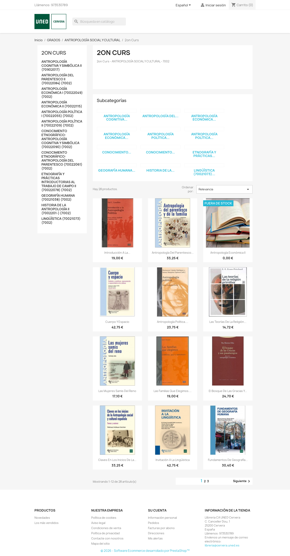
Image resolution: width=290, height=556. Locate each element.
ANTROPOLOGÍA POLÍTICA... (160, 136)
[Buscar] (99, 22)
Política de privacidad (105, 533)
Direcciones (156, 533)
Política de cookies (103, 518)
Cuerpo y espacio (117, 322)
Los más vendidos (46, 523)
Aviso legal (98, 523)
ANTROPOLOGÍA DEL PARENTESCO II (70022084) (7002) (57, 79)
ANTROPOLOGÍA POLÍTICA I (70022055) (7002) (61, 114)
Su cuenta (157, 510)
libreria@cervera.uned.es (222, 545)
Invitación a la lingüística (173, 460)
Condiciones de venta (106, 528)
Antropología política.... (172, 322)
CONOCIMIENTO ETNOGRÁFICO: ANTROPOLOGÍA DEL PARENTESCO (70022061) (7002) (61, 160)
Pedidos (153, 523)
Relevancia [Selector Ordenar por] (224, 189)
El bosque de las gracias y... (228, 391)
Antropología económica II (227, 252)
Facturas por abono (161, 528)
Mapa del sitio (100, 543)
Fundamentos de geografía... (228, 460)
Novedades (42, 518)
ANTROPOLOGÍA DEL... (160, 116)
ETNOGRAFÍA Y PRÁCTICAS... (204, 154)
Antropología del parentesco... (173, 252)
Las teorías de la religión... (227, 322)
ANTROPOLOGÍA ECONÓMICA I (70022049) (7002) (62, 93)
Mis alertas (155, 538)
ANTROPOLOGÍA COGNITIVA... (117, 118)
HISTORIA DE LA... (160, 170)
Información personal (162, 518)
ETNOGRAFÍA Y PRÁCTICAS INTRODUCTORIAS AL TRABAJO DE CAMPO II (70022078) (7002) (58, 182)
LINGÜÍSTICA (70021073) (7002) (60, 221)
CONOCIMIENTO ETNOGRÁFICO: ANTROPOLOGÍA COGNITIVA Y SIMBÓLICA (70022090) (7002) (60, 139)
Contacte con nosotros (107, 538)
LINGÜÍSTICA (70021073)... (204, 172)
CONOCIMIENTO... (116, 152)
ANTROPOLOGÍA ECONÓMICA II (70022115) (61, 104)
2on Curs (53, 52)
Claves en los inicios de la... (117, 460)
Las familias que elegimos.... (173, 391)
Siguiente (242, 481)
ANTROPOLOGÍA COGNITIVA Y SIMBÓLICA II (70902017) (61, 66)
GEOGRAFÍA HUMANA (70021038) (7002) (58, 198)
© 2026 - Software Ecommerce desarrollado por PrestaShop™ (145, 551)
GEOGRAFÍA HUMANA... (116, 170)
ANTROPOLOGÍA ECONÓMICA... (204, 118)
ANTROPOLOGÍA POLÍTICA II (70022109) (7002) (61, 123)
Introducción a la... (117, 252)
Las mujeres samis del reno (117, 391)
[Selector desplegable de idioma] (184, 5)
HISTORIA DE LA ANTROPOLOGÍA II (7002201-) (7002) (56, 209)
